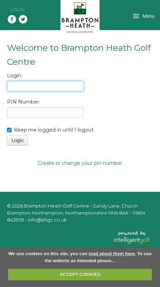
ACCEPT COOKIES (79, 274)
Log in (17, 10)
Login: (14, 75)
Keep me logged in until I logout (50, 130)
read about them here (112, 253)
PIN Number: (23, 102)
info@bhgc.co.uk (47, 220)
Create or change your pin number (80, 163)
